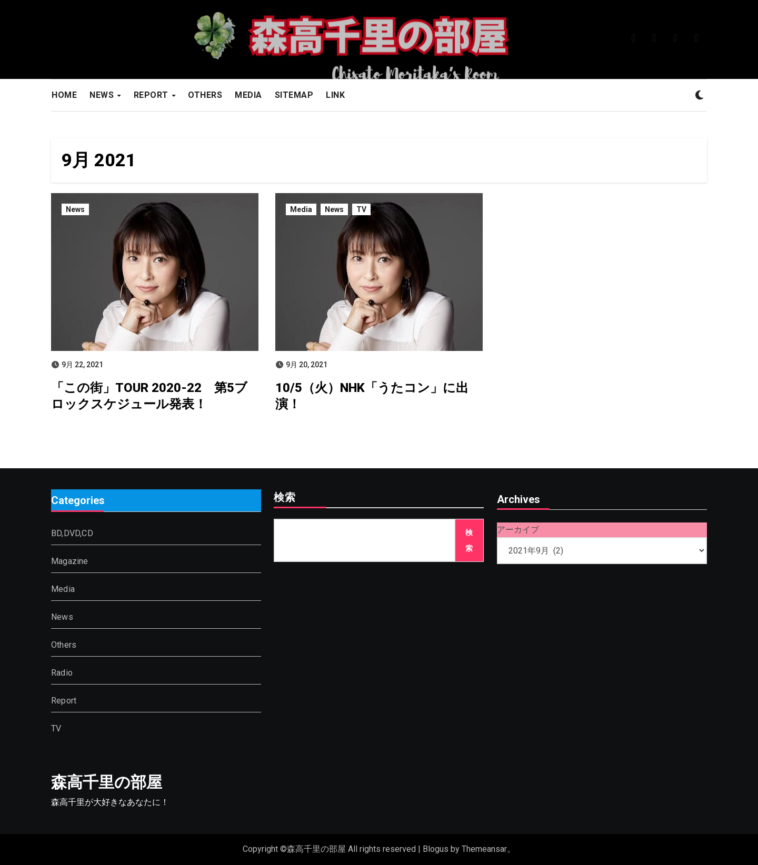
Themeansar (484, 849)
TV (361, 209)
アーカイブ (518, 530)
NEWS (102, 95)
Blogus (435, 849)
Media (301, 209)
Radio (62, 673)
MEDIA (248, 95)
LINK (335, 95)
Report (63, 701)
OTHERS (205, 95)
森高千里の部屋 (106, 782)
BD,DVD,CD (72, 533)
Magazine (69, 561)
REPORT (152, 95)
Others (63, 645)
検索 (285, 498)
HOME (64, 95)
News (75, 209)
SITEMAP (294, 95)
